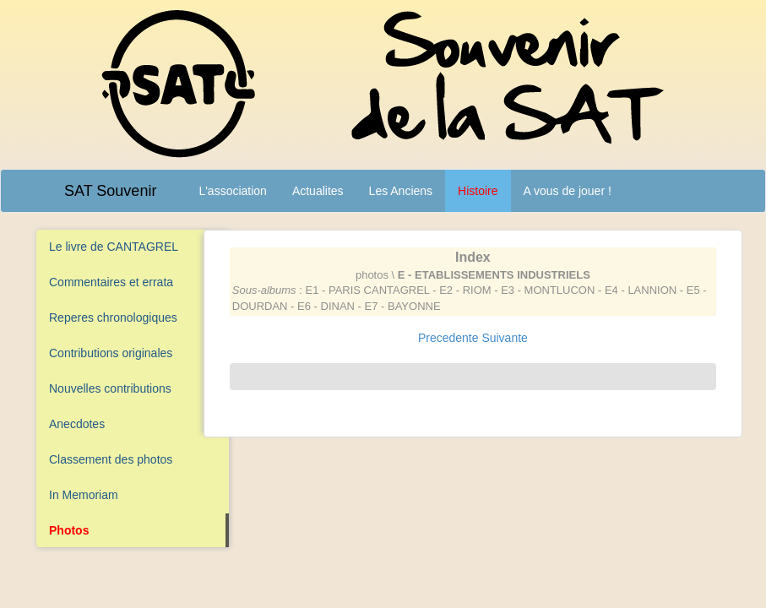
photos (372, 275)
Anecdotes (77, 424)
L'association (232, 191)
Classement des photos (110, 459)
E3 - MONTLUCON (548, 290)
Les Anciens (401, 191)
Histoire (477, 191)
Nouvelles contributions (110, 388)
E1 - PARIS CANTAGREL (367, 290)
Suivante (504, 338)
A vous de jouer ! (567, 191)
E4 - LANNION (640, 290)
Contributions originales (110, 353)
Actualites (318, 191)
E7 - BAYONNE (403, 306)
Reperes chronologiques (113, 317)
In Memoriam (83, 495)
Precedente (448, 338)
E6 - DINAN (326, 306)
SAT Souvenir (110, 190)
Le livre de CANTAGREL (113, 246)
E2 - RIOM (465, 290)
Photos (69, 530)
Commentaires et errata (111, 282)
